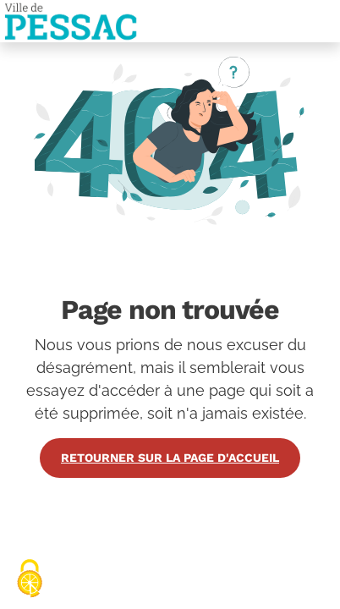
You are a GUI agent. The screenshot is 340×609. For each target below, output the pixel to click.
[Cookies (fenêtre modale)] (29, 580)
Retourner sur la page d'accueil (170, 457)
